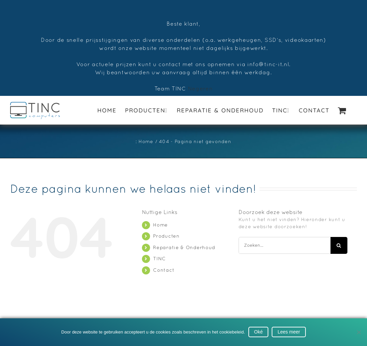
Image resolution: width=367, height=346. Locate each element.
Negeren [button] (200, 88)
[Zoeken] (339, 245)
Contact (163, 270)
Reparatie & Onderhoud (184, 247)
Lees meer (288, 332)
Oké (258, 332)
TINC (159, 258)
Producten (166, 236)
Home (160, 225)
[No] (358, 332)
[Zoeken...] (285, 245)
